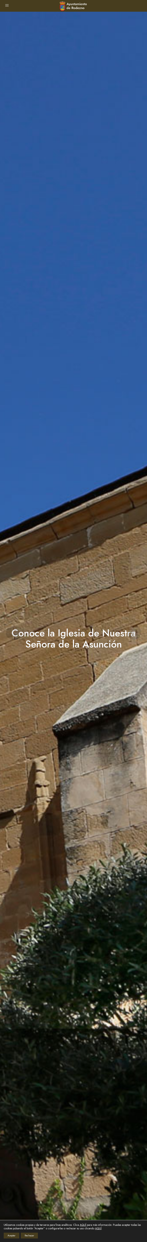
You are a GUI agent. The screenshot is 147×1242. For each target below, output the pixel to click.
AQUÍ (83, 1225)
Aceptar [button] (11, 1235)
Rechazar (29, 1235)
